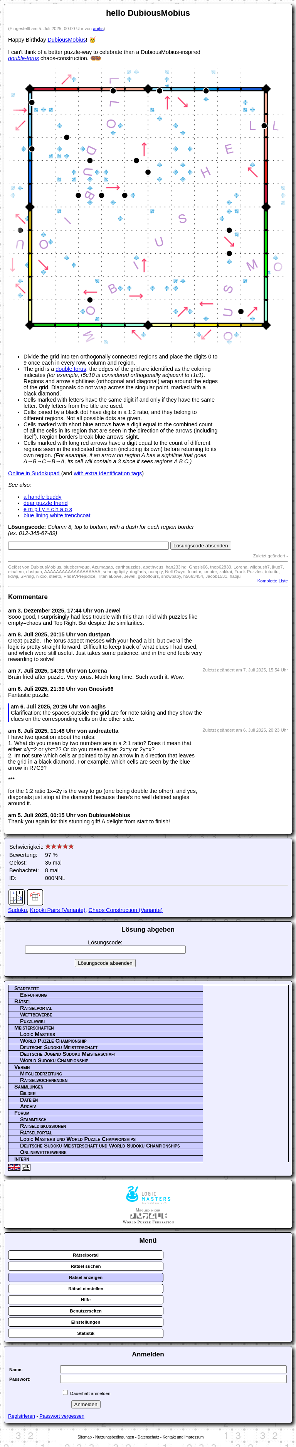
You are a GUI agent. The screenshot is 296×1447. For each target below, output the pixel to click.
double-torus (23, 58)
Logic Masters (37, 1034)
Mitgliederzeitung (41, 1073)
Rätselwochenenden (43, 1080)
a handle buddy (42, 497)
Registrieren (21, 1416)
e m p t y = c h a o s (48, 509)
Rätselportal (36, 1008)
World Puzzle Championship (53, 1041)
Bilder (27, 1093)
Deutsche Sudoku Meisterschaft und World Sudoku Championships (100, 1145)
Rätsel (22, 1001)
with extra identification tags (108, 473)
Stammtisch (33, 1119)
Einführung (33, 995)
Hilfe (86, 1299)
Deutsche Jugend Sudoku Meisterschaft (68, 1054)
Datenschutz (148, 1437)
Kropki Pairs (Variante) (58, 910)
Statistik (85, 1333)
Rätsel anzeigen (86, 1277)
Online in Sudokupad (34, 473)
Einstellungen (86, 1322)
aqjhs (98, 28)
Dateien (29, 1100)
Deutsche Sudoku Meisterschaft (59, 1047)
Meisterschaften (34, 1028)
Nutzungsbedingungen (114, 1437)
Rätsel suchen (86, 1266)
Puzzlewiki (32, 1021)
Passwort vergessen (61, 1416)
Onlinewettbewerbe (43, 1152)
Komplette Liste (272, 581)
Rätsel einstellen (85, 1288)
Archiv (28, 1106)
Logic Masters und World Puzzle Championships (78, 1139)
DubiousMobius (66, 40)
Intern (21, 1159)
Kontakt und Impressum (183, 1437)
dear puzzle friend (45, 503)
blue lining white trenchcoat (57, 515)
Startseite (26, 988)
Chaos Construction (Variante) (126, 910)
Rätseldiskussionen (43, 1126)
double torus (71, 369)
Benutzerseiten (86, 1311)
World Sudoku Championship (54, 1060)
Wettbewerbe (36, 1014)
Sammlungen (29, 1087)
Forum (21, 1113)
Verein (22, 1067)
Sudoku (17, 910)
